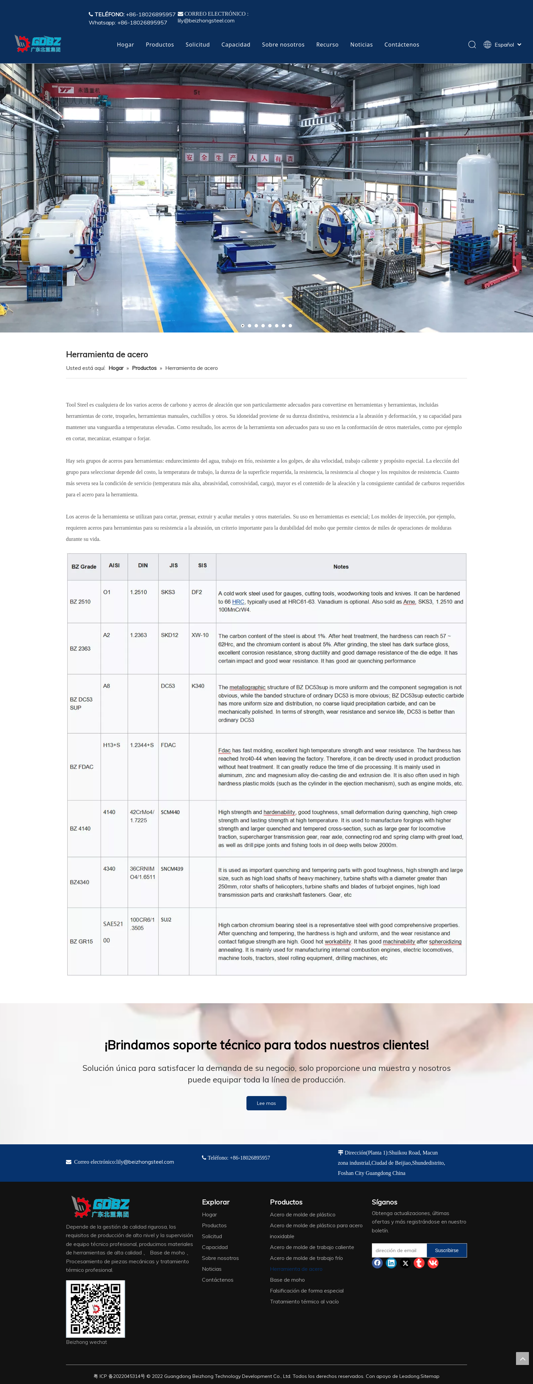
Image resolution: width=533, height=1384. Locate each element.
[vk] (433, 1263)
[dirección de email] (398, 1250)
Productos (160, 44)
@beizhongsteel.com (148, 1161)
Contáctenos (401, 44)
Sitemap (430, 1376)
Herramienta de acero (296, 1268)
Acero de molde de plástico (303, 1214)
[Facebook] (377, 1263)
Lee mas (266, 1103)
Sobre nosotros (283, 44)
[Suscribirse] (447, 1250)
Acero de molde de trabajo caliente (312, 1247)
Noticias (361, 44)
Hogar (125, 44)
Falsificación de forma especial (307, 1290)
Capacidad (236, 44)
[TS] (266, 763)
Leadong (409, 1376)
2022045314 (126, 1376)
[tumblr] (419, 1263)
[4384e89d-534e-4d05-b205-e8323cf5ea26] (95, 1309)
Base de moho (287, 1279)
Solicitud (198, 44)
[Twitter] (405, 1263)
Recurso (327, 44)
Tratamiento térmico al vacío (304, 1301)
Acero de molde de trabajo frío (306, 1257)
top (522, 1358)
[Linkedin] (391, 1263)
